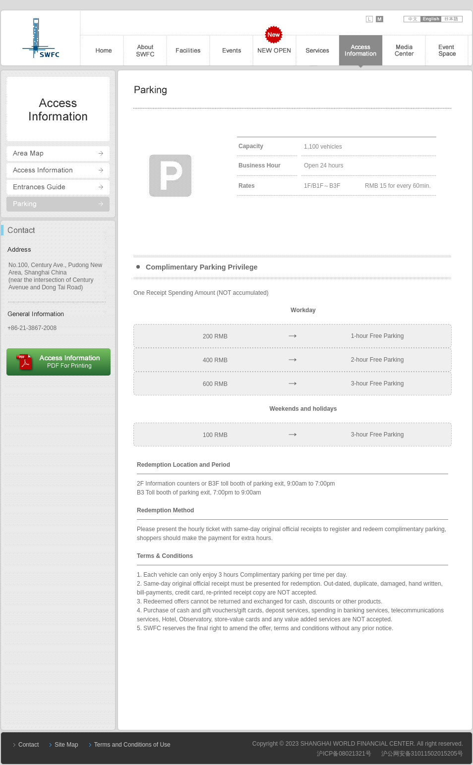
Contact (28, 744)
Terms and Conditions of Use (132, 744)
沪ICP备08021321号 (344, 753)
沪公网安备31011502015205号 (422, 753)
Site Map (66, 744)
